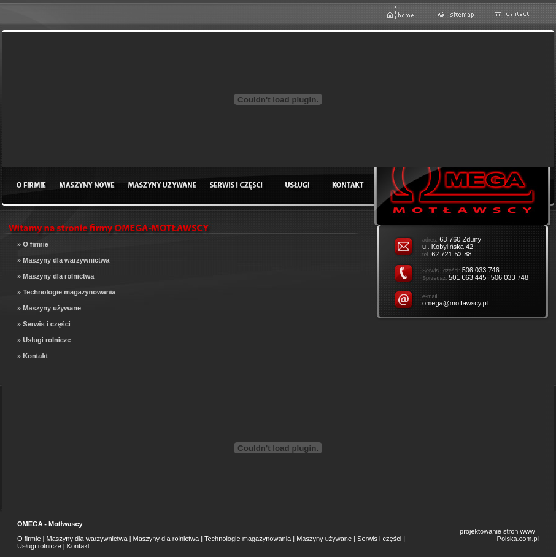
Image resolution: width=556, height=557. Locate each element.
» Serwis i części (44, 324)
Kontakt (78, 546)
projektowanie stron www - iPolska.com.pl (499, 535)
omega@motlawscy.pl (455, 303)
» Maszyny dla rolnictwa (55, 276)
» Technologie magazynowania (66, 292)
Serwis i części (379, 538)
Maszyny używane (324, 538)
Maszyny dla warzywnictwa (87, 538)
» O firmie (32, 244)
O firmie (29, 538)
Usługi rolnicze (39, 546)
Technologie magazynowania (247, 538)
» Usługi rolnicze (44, 340)
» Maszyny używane (49, 308)
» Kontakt (32, 355)
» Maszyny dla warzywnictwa (63, 260)
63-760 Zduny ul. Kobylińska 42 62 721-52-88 (451, 247)
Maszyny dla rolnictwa (166, 538)
